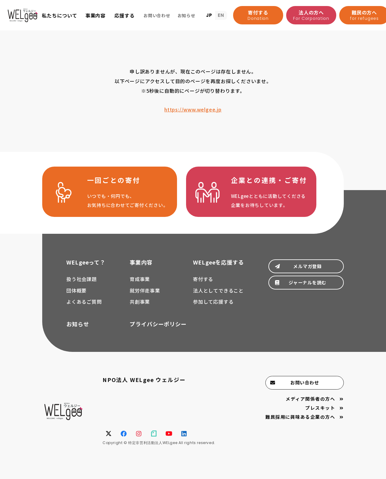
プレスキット (319, 415)
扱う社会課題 (81, 284)
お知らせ (77, 329)
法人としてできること (218, 295)
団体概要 (76, 295)
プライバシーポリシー (158, 329)
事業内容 (141, 267)
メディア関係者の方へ (308, 406)
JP (209, 15)
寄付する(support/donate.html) (112, 195)
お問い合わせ (306, 389)
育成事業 (140, 284)
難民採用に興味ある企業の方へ (298, 425)
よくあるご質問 (84, 307)
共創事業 (140, 307)
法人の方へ (311, 15)
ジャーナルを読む (306, 292)
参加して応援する (213, 307)
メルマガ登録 (306, 272)
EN (221, 15)
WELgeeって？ (86, 267)
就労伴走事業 (145, 295)
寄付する (258, 15)
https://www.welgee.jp (193, 109)
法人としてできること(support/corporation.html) (260, 195)
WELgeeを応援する (218, 267)
